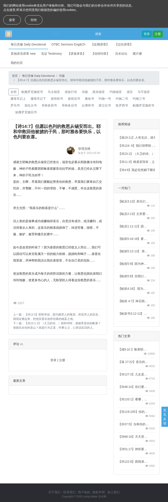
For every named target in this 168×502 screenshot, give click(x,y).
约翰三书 (139, 98)
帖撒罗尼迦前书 (32, 92)
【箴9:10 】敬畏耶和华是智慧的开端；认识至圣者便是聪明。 (133, 349)
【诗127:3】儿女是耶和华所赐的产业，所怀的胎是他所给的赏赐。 (133, 374)
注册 (158, 34)
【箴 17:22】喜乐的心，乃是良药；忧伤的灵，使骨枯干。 (133, 362)
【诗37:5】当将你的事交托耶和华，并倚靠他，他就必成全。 (133, 424)
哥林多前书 (49, 105)
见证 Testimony (51, 53)
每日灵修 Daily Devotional (28, 44)
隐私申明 (99, 492)
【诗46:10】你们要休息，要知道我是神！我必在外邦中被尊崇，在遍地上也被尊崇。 (133, 387)
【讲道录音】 (76, 53)
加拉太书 (30, 105)
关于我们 (54, 492)
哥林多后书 (69, 105)
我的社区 (17, 62)
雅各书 (89, 98)
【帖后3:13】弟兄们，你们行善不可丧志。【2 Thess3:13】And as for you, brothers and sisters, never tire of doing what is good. (133, 201)
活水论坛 (121, 53)
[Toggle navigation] (55, 34)
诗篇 (62, 75)
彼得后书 (74, 98)
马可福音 (144, 92)
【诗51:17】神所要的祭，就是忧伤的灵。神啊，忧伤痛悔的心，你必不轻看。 (133, 449)
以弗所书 (88, 105)
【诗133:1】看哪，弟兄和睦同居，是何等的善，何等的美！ (133, 399)
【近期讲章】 (100, 44)
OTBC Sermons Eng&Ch (68, 44)
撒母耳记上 (18, 98)
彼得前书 (57, 98)
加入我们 (113, 492)
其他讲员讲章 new (23, 53)
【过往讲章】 (124, 44)
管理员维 (84, 148)
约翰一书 (105, 98)
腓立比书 (105, 105)
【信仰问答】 (100, 53)
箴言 (130, 92)
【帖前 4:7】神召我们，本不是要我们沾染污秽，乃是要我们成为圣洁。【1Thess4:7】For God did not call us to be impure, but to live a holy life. (133, 301)
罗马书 (15, 105)
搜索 (98, 34)
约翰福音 (116, 92)
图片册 (137, 53)
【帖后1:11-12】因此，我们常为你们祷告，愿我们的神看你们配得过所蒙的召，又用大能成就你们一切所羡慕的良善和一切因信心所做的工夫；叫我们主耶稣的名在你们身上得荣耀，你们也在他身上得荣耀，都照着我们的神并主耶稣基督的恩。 (133, 226)
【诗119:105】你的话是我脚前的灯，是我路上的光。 (133, 411)
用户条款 (84, 492)
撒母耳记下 (38, 98)
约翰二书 (122, 98)
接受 (12, 20)
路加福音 (99, 92)
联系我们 (69, 492)
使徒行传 (71, 92)
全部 (13, 92)
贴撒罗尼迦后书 (26, 112)
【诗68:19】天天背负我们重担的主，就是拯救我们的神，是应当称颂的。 (133, 436)
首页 (15, 75)
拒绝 (34, 20)
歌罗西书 (122, 105)
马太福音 (54, 92)
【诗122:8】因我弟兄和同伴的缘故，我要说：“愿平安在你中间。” (133, 461)
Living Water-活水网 (94, 496)
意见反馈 (164, 416)
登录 (147, 34)
